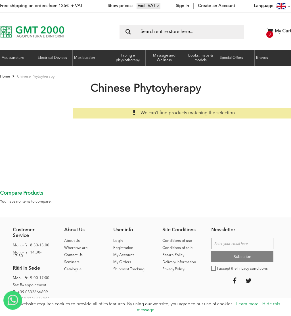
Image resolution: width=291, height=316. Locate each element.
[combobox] (182, 32)
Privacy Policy (173, 240)
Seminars (71, 233)
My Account (123, 226)
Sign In (182, 6)
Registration (123, 219)
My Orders (122, 233)
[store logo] (32, 32)
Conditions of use (177, 212)
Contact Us (73, 226)
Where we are (75, 219)
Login (118, 212)
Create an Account (216, 6)
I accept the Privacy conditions (242, 240)
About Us (72, 212)
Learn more (247, 304)
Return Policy (173, 226)
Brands (262, 58)
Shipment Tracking (129, 240)
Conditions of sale (177, 219)
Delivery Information (179, 233)
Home (5, 76)
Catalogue (72, 240)
